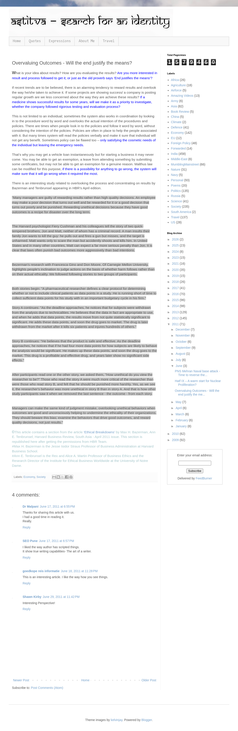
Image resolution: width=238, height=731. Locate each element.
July (179, 360)
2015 (176, 300)
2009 (176, 440)
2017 (176, 288)
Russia (176, 196)
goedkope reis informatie (41, 571)
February (182, 420)
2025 (176, 245)
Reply (27, 527)
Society (41, 477)
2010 (176, 433)
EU (173, 138)
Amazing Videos (182, 95)
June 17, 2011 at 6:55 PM (57, 506)
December (183, 329)
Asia (174, 106)
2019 (176, 276)
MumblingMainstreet (185, 164)
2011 (176, 324)
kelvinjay (117, 720)
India (174, 154)
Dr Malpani (31, 506)
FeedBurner (204, 478)
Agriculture (178, 85)
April (179, 408)
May (179, 402)
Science (176, 201)
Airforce (176, 90)
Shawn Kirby (32, 597)
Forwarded (178, 148)
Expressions (60, 41)
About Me (87, 41)
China (175, 116)
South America (181, 212)
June (179, 366)
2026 (176, 239)
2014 (176, 306)
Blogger (146, 720)
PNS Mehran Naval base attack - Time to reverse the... (197, 373)
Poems (176, 185)
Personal (177, 180)
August (181, 353)
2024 (176, 251)
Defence (177, 127)
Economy (29, 477)
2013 (176, 312)
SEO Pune (30, 541)
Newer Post (21, 680)
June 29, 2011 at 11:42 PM (61, 597)
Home (17, 41)
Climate (176, 122)
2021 (176, 263)
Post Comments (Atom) (47, 688)
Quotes (35, 41)
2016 (176, 294)
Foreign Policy (181, 143)
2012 (176, 318)
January (181, 426)
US (173, 222)
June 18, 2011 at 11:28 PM (79, 571)
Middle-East (179, 159)
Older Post (149, 680)
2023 (176, 257)
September (183, 347)
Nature (175, 169)
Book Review (180, 111)
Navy (174, 175)
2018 (176, 282)
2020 (176, 270)
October (181, 341)
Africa (175, 80)
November (183, 335)
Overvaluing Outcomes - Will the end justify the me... (197, 392)
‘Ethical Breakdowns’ (99, 432)
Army (174, 101)
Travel (109, 41)
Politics (176, 191)
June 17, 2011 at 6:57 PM (56, 541)
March (180, 414)
